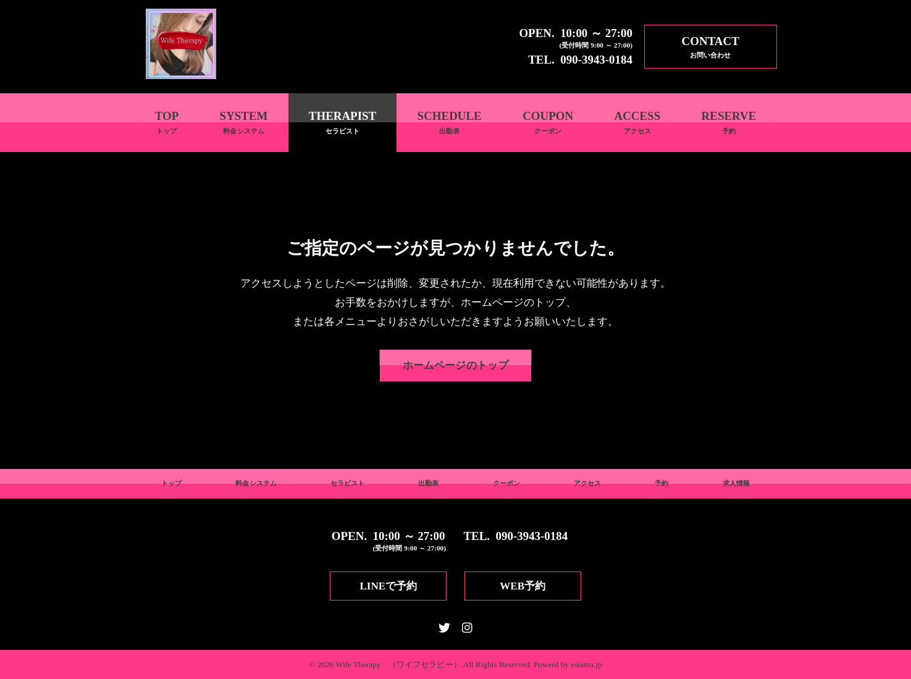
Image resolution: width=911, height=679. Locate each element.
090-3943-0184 (596, 59)
